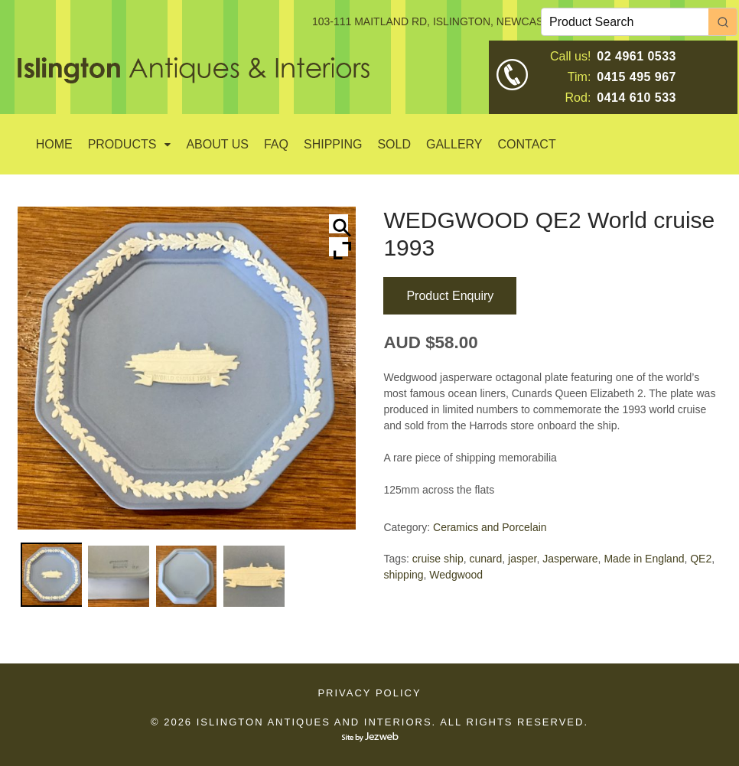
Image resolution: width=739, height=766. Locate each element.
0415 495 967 (636, 76)
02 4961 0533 (636, 56)
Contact (527, 144)
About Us (217, 144)
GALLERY (454, 144)
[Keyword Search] (625, 21)
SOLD (394, 144)
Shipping (333, 144)
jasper (522, 558)
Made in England (644, 558)
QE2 (700, 558)
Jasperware (569, 558)
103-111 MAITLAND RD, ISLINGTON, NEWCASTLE (437, 21)
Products (122, 144)
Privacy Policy (369, 693)
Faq (276, 144)
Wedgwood (456, 575)
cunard (485, 558)
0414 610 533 (636, 97)
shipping (403, 575)
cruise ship (438, 558)
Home (54, 144)
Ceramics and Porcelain (490, 527)
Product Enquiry (449, 295)
